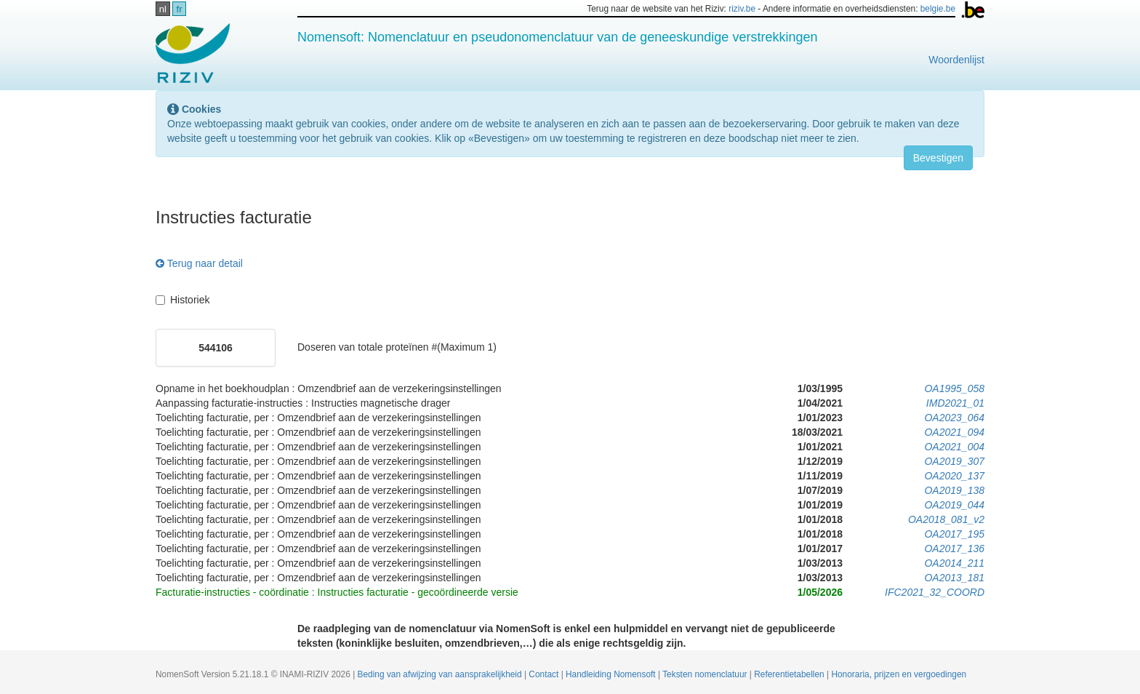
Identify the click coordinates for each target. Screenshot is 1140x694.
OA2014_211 (954, 563)
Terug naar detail (199, 263)
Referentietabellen (790, 674)
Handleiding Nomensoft (612, 674)
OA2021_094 (954, 432)
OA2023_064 (954, 417)
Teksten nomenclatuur (706, 674)
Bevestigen (938, 158)
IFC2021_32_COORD (934, 592)
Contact (545, 674)
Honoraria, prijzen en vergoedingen (898, 674)
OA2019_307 (954, 461)
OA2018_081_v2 (946, 519)
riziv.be (741, 9)
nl (162, 9)
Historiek (182, 300)
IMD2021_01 (955, 403)
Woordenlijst (956, 59)
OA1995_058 (954, 388)
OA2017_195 (954, 534)
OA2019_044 (954, 505)
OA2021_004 (954, 446)
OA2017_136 (954, 548)
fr (179, 9)
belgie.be (937, 9)
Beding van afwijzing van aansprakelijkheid (441, 674)
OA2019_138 (954, 490)
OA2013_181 (954, 577)
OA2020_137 (954, 476)
